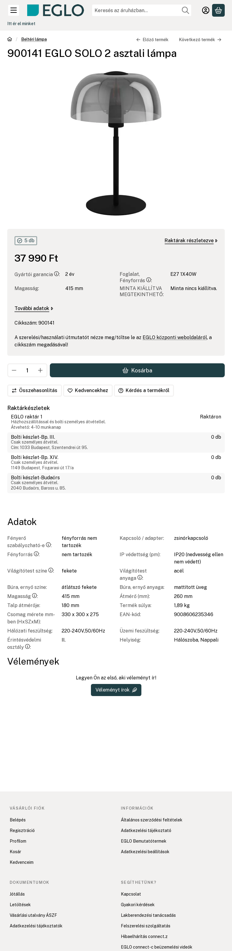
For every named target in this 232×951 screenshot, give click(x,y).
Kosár (15, 851)
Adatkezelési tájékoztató (146, 830)
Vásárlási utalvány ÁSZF (33, 915)
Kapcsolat (131, 894)
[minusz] (14, 370)
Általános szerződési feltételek (151, 819)
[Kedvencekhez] (88, 391)
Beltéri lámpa (34, 39)
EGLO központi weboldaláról (175, 338)
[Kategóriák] (13, 10)
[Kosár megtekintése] (218, 10)
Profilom (18, 841)
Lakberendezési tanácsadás (148, 915)
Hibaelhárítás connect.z (144, 936)
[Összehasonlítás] (34, 391)
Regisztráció (22, 830)
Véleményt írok (116, 690)
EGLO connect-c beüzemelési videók (156, 947)
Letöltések (20, 904)
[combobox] (141, 10)
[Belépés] (205, 10)
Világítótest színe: (30, 571)
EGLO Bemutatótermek (143, 841)
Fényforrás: (23, 554)
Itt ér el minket (21, 23)
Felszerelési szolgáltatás (145, 925)
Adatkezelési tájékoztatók (36, 925)
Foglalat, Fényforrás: (136, 278)
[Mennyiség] (27, 370)
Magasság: (22, 596)
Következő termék (200, 39)
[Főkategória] (9, 40)
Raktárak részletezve (191, 240)
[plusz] (40, 370)
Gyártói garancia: (37, 275)
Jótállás (17, 894)
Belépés (18, 819)
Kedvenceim (22, 862)
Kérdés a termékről (143, 390)
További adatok (33, 309)
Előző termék (152, 39)
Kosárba (137, 370)
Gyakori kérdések (138, 904)
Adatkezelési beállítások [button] (145, 851)
